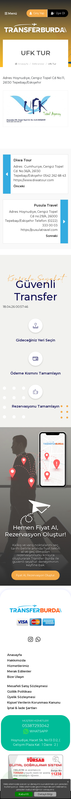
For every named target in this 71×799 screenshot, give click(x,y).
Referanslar (38, 63)
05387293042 (35, 725)
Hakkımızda (16, 660)
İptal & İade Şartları (22, 708)
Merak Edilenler (19, 671)
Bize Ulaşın (15, 677)
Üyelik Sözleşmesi (21, 697)
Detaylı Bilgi (45, 794)
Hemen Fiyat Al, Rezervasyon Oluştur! (35, 531)
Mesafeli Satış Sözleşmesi (27, 686)
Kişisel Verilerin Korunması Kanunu (33, 702)
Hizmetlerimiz (18, 666)
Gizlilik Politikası (19, 691)
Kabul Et (24, 794)
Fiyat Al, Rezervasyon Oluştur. (35, 575)
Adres (7, 78)
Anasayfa (21, 63)
